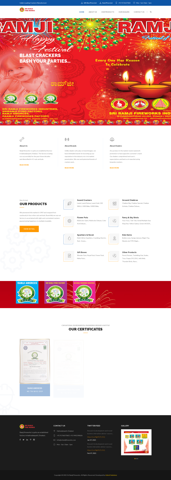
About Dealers (116, 146)
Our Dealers (124, 12)
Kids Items (127, 235)
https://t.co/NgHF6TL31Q (96, 437)
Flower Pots (82, 218)
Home (81, 12)
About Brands (70, 146)
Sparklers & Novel (85, 235)
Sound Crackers (84, 200)
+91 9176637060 (122, 3)
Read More (24, 165)
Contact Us (139, 12)
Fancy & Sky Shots (130, 218)
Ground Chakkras (130, 200)
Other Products (129, 252)
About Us (93, 12)
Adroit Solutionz (111, 475)
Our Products (107, 12)
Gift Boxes (82, 252)
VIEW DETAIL (29, 229)
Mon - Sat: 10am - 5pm (142, 3)
